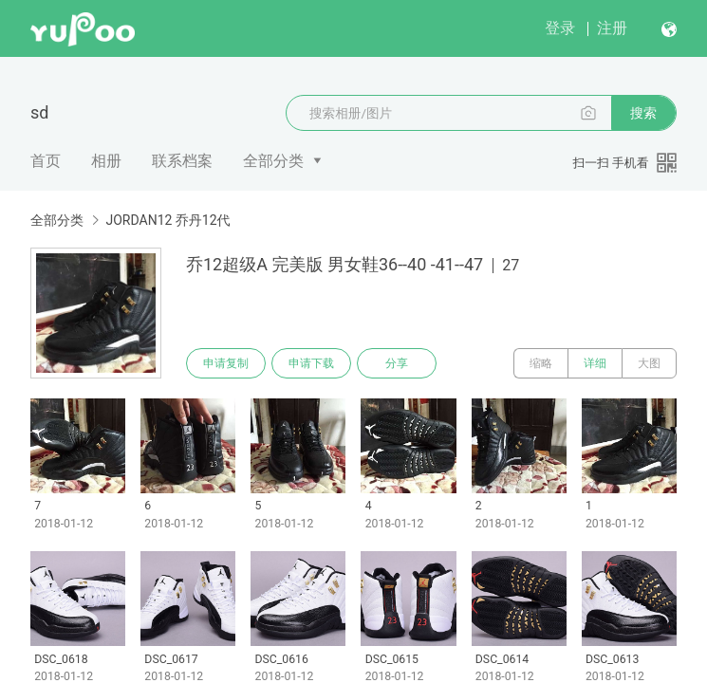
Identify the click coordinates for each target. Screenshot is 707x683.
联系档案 (182, 161)
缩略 (541, 363)
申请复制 (226, 363)
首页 (45, 161)
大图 (649, 363)
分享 (396, 363)
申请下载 (311, 363)
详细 (595, 363)
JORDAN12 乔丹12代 (167, 220)
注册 (612, 28)
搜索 (643, 112)
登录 (560, 28)
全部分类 (273, 161)
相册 (106, 161)
